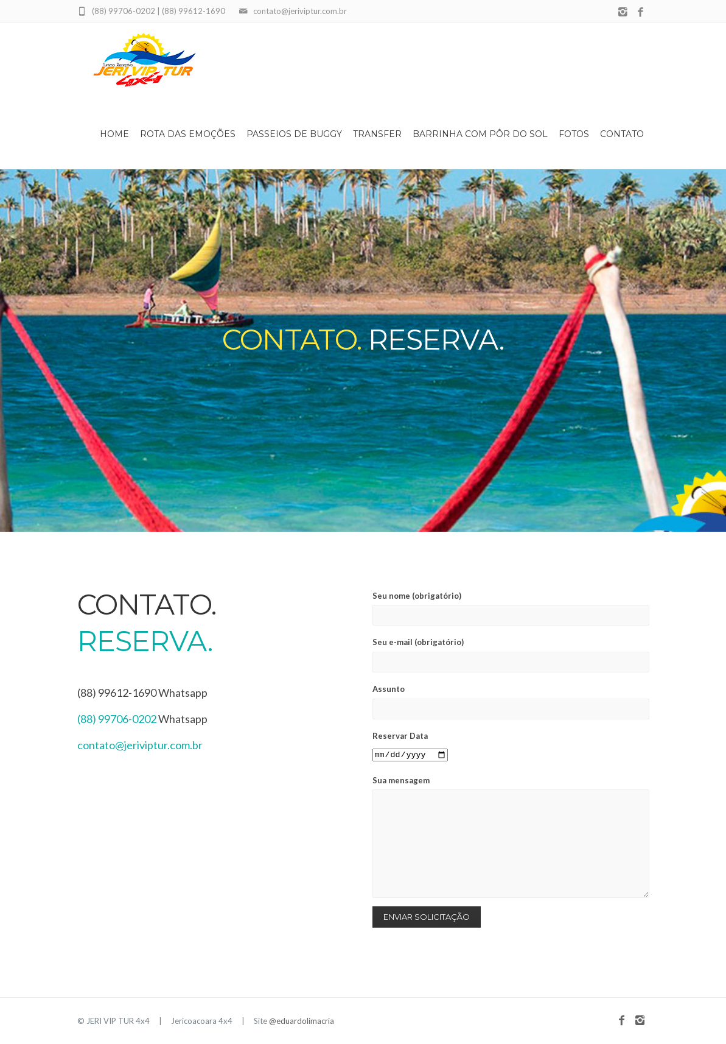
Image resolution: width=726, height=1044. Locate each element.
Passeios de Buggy (294, 134)
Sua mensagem (510, 836)
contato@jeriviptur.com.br (140, 745)
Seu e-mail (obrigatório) (510, 654)
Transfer (377, 134)
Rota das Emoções (188, 134)
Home (114, 134)
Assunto (510, 701)
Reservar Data (410, 745)
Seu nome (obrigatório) (510, 608)
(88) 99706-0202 (116, 718)
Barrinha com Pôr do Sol (480, 134)
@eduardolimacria (301, 1021)
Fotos (574, 134)
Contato (622, 134)
